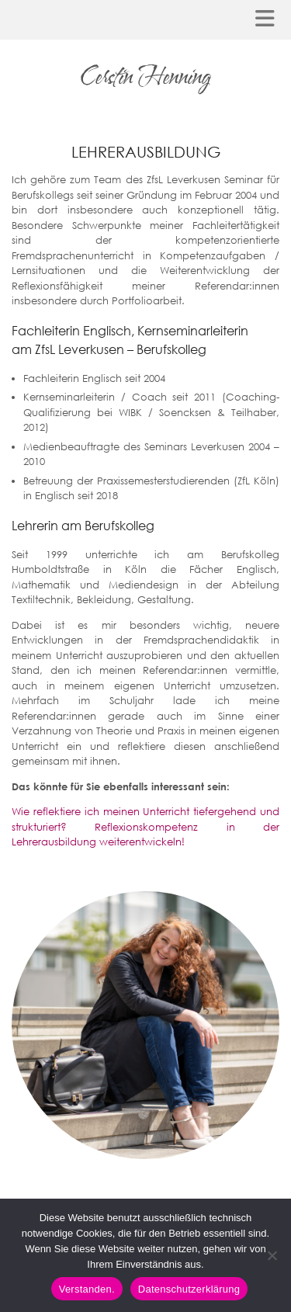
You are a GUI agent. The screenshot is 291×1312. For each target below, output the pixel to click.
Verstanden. (87, 1289)
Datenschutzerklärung (189, 1289)
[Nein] (271, 1255)
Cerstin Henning (145, 77)
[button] (270, 19)
